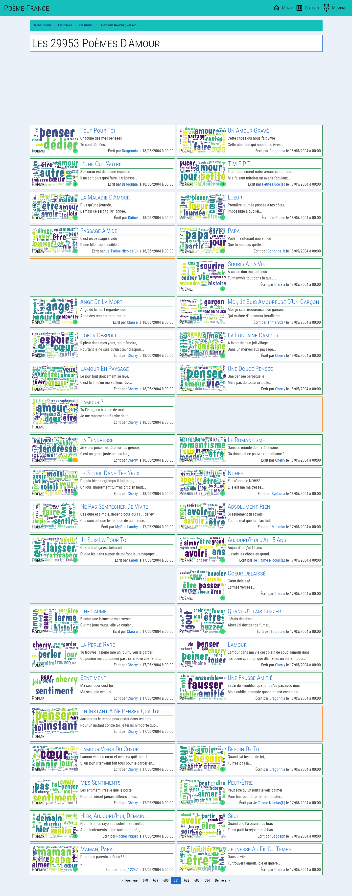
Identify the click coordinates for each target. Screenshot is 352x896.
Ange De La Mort (101, 301)
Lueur (235, 197)
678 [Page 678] (145, 880)
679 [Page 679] (155, 880)
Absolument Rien (249, 506)
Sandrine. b (276, 251)
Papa (234, 230)
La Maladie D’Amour (105, 197)
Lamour (237, 644)
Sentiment (93, 677)
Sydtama (278, 493)
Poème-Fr (26, 8)
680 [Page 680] (166, 880)
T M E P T (239, 164)
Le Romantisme (246, 440)
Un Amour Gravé (248, 130)
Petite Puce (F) (273, 184)
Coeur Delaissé (247, 573)
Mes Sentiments (100, 782)
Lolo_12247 (129, 869)
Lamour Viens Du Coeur (109, 749)
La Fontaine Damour (253, 335)
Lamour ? (91, 402)
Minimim (278, 526)
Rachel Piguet (127, 836)
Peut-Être (240, 782)
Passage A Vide (98, 230)
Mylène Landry (126, 526)
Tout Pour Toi (97, 130)
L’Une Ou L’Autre (101, 164)
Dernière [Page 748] (220, 880)
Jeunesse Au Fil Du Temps (259, 849)
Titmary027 (276, 322)
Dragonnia (130, 151)
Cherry (133, 355)
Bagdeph (278, 836)
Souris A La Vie (246, 264)
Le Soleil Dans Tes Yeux (110, 473)
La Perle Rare (97, 644)
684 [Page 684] (207, 880)
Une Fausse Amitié (250, 677)
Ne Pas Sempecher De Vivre (114, 506)
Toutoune (278, 631)
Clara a (279, 284)
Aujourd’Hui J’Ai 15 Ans (257, 540)
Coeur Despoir (98, 335)
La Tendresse (97, 440)
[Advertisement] (176, 88)
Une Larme (93, 611)
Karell (133, 560)
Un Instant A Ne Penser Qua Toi (120, 711)
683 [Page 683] (197, 880)
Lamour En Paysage (104, 368)
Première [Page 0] (131, 880)
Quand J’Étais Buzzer (254, 611)
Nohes (235, 473)
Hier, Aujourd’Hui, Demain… (114, 816)
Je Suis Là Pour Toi (104, 540)
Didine (133, 217)
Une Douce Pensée (250, 368)
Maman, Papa (96, 849)
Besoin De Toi (244, 749)
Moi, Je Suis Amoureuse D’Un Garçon (273, 301)
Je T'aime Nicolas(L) (122, 251)
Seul (233, 816)
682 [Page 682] (186, 880)
